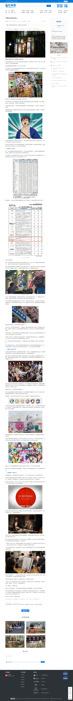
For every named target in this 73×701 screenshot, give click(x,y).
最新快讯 (12, 10)
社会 (9, 12)
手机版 (65, 678)
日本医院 (45, 10)
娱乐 (14, 12)
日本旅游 (23, 10)
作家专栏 (41, 12)
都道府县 (23, 12)
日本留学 (50, 10)
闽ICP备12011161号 (46, 698)
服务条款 (22, 681)
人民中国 (39, 681)
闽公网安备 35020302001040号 (57, 698)
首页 (6, 10)
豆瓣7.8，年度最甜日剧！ (56, 83)
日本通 (6, 21)
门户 (9, 10)
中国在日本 (60, 10)
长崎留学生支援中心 (41, 692)
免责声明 (22, 684)
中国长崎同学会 (40, 688)
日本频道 (39, 678)
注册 (59, 1)
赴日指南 (27, 12)
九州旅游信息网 (40, 675)
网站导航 (22, 686)
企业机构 (41, 10)
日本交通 (32, 12)
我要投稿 (22, 677)
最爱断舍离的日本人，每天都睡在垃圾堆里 (58, 71)
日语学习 (50, 12)
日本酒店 (32, 10)
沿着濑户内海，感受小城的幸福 (56, 65)
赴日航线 (27, 10)
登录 (62, 1)
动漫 (12, 12)
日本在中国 (66, 10)
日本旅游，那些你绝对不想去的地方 (57, 77)
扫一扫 (70, 694)
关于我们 (22, 674)
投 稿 (70, 690)
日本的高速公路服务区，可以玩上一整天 (58, 68)
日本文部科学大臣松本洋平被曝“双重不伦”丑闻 (58, 80)
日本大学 (45, 12)
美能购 (65, 12)
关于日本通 (60, 12)
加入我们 (22, 679)
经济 (6, 12)
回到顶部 (70, 698)
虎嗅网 (38, 684)
